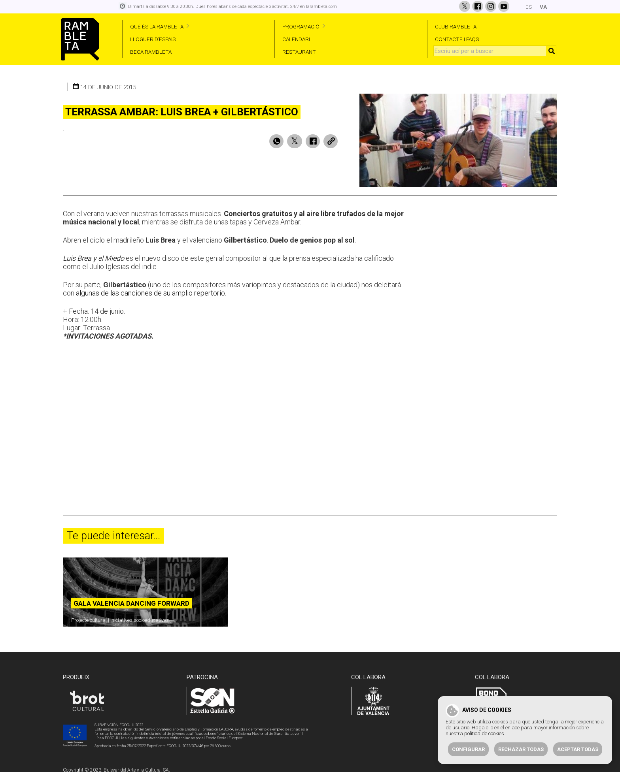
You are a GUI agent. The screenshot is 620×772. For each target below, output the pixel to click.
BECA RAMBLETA (151, 52)
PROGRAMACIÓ (300, 26)
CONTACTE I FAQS (457, 39)
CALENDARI (296, 39)
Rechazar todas (521, 749)
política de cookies (484, 733)
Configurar (468, 749)
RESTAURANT (299, 52)
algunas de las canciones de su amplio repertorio (150, 289)
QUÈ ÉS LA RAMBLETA (156, 26)
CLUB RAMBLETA (455, 26)
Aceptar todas (577, 749)
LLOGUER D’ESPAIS (153, 39)
